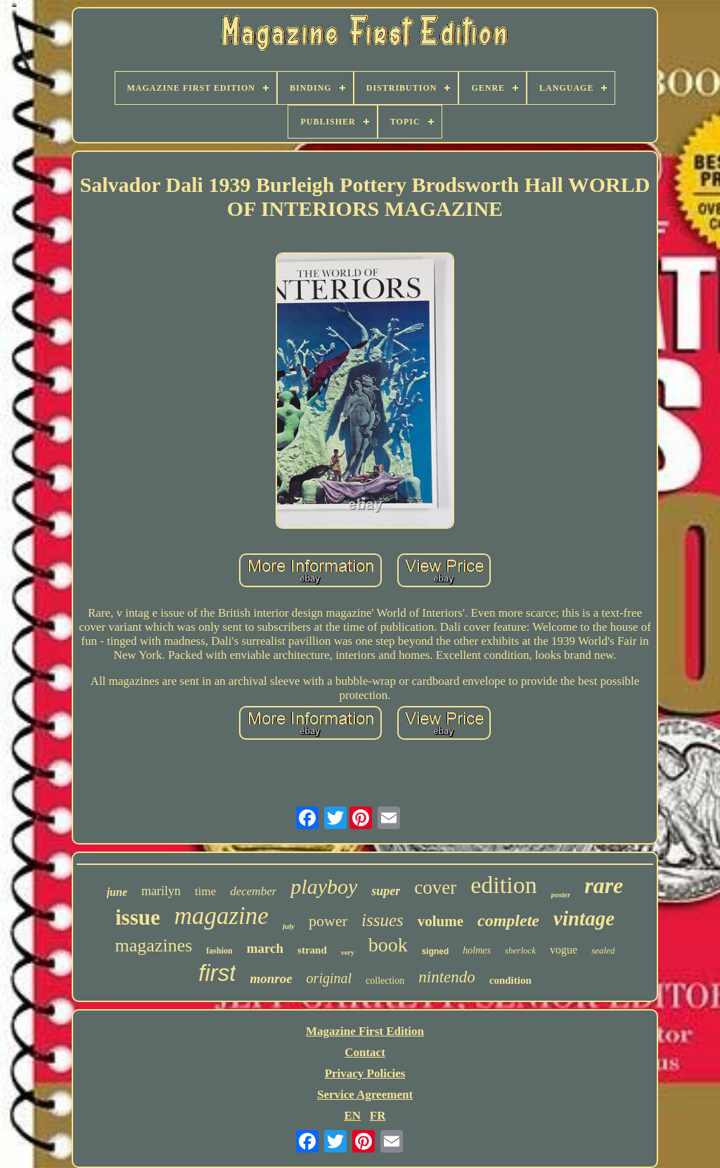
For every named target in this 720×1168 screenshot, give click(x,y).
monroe (271, 978)
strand (312, 950)
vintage (584, 918)
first (217, 973)
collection (385, 980)
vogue (563, 950)
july (289, 926)
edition (503, 885)
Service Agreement (365, 1094)
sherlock (520, 950)
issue (137, 917)
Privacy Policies (365, 1073)
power (328, 921)
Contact (365, 1052)
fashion (219, 951)
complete (508, 920)
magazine (221, 916)
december (253, 891)
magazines (154, 945)
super (385, 891)
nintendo (446, 977)
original (329, 978)
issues (382, 920)
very (347, 952)
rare (603, 885)
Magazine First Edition (365, 1031)
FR (378, 1115)
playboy (323, 886)
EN (352, 1115)
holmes (477, 950)
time (205, 891)
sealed (603, 950)
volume (440, 921)
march (265, 948)
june (117, 892)
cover (435, 887)
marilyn (161, 891)
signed (435, 951)
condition (510, 980)
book (388, 945)
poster (561, 894)
